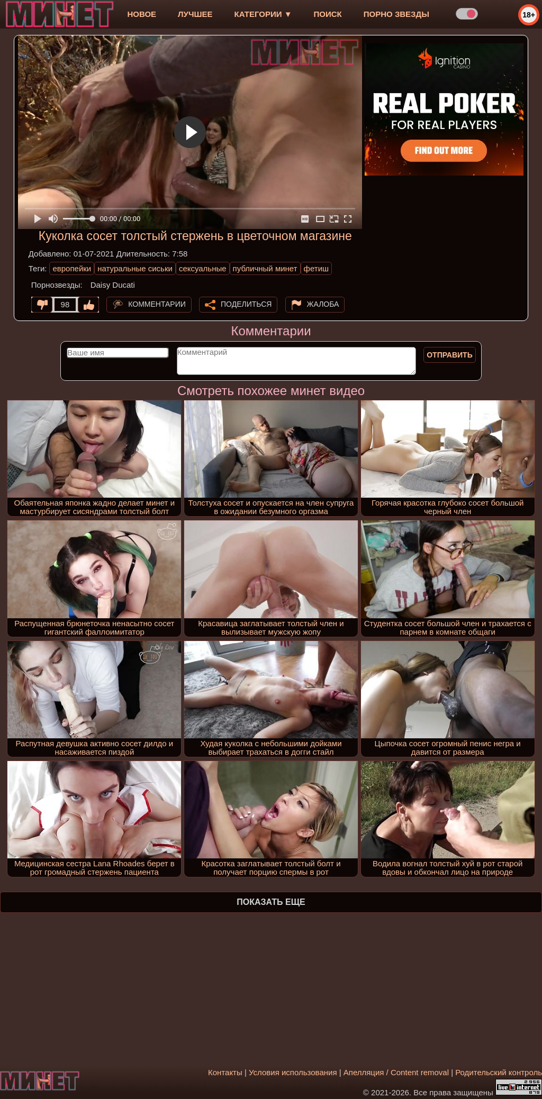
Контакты (225, 1072)
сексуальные (203, 268)
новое (141, 14)
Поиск (328, 14)
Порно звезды (396, 14)
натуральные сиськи (135, 268)
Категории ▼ (263, 14)
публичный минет (265, 268)
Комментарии (157, 304)
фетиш (316, 268)
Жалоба (323, 304)
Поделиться (246, 304)
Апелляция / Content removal (396, 1072)
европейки (71, 268)
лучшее (195, 14)
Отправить (450, 355)
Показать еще (271, 901)
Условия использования (293, 1072)
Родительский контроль (498, 1072)
